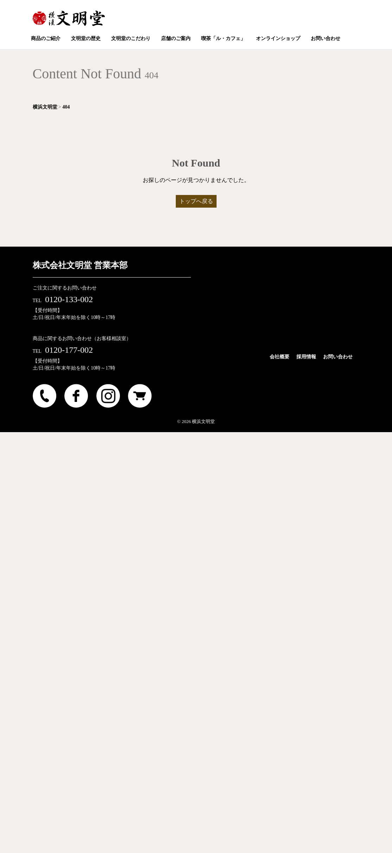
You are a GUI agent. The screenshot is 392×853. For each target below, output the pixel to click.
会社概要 (279, 356)
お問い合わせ (338, 356)
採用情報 (306, 356)
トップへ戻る (196, 201)
